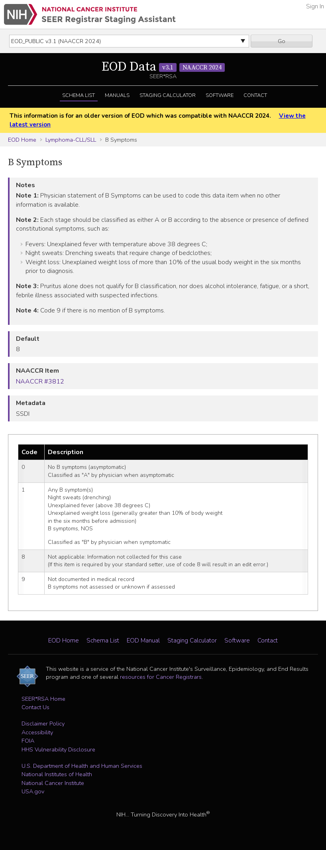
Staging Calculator (167, 95)
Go (281, 41)
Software (220, 95)
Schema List (78, 95)
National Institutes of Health (57, 774)
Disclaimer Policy (43, 723)
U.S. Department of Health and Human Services (82, 766)
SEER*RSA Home (43, 699)
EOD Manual (143, 640)
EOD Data (163, 67)
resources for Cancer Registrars (161, 677)
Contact (255, 95)
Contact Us (35, 707)
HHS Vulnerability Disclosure (58, 749)
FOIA (28, 741)
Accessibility (37, 732)
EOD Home (22, 140)
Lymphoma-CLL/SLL (70, 140)
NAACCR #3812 (40, 381)
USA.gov (33, 791)
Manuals (117, 95)
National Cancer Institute (53, 783)
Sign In (315, 6)
